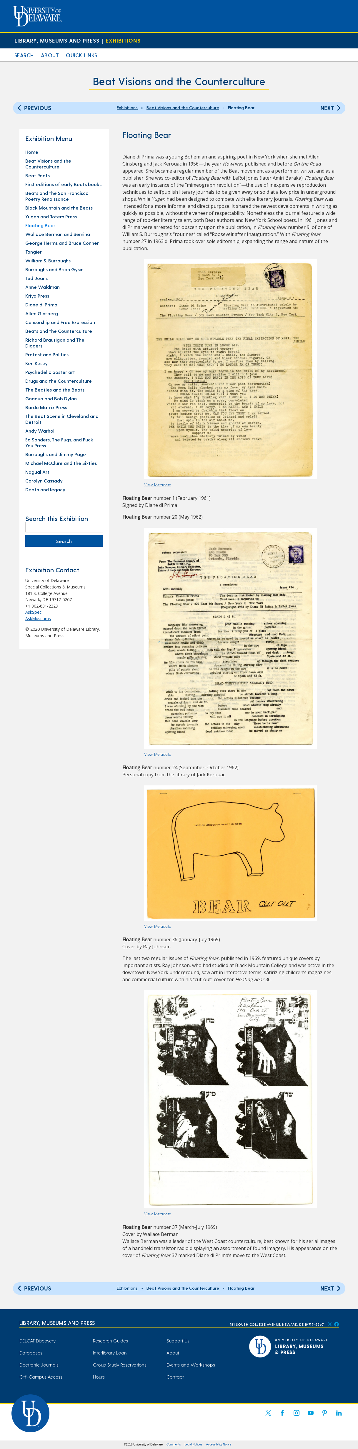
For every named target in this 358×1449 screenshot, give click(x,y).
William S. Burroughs (48, 260)
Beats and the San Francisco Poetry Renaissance (57, 196)
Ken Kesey (36, 363)
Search (24, 55)
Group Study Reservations (119, 1364)
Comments (173, 1444)
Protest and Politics (47, 354)
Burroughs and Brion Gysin (54, 269)
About (50, 55)
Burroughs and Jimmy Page (55, 454)
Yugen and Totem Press (51, 216)
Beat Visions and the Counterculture (179, 81)
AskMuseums (38, 618)
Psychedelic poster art (50, 372)
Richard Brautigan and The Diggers (54, 342)
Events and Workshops (190, 1364)
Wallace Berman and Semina (57, 234)
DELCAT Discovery (37, 1340)
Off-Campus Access (40, 1376)
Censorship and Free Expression (60, 322)
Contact (175, 1376)
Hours (99, 1376)
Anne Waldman (42, 287)
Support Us (177, 1340)
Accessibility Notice (219, 1444)
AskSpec (33, 612)
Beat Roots (37, 175)
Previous (33, 107)
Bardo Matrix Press (46, 407)
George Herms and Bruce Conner (62, 243)
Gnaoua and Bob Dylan (51, 398)
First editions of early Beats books (63, 184)
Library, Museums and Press (56, 40)
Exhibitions (123, 40)
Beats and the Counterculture (58, 331)
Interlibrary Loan (110, 1352)
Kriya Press (37, 295)
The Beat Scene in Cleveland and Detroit (62, 419)
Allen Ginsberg (41, 313)
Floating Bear (40, 225)
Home (31, 152)
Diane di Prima (41, 304)
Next (331, 107)
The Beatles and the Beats (54, 389)
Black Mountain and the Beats (59, 207)
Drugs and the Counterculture (58, 381)
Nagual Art (37, 472)
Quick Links (81, 55)
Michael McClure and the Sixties (61, 463)
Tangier (33, 251)
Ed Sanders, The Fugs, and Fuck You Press (59, 442)
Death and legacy (45, 489)
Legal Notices (193, 1444)
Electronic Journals (39, 1364)
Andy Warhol (39, 430)
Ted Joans (36, 278)
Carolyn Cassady (44, 480)
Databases (30, 1352)
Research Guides (110, 1340)
